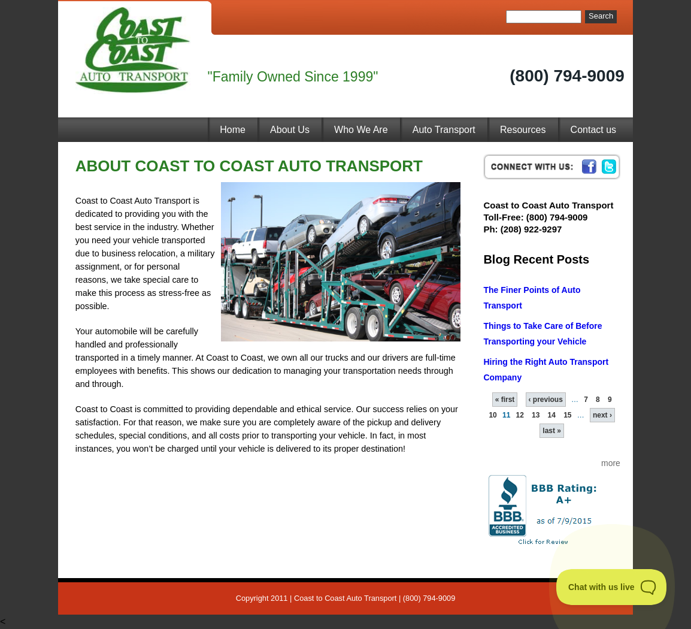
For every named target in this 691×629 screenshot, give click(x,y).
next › (602, 415)
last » (552, 431)
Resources (522, 130)
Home (233, 130)
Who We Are (361, 130)
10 (492, 415)
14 (552, 415)
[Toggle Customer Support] (611, 587)
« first (505, 399)
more (610, 463)
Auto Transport (444, 130)
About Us (290, 130)
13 (536, 415)
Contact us (593, 130)
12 (520, 415)
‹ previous (546, 399)
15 (567, 415)
